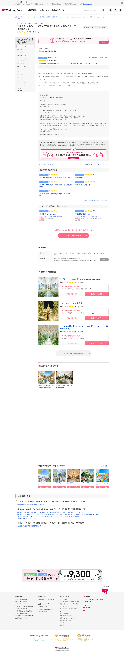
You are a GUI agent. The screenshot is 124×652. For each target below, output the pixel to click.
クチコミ (21, 50)
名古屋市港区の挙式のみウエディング (28, 516)
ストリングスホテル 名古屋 (71, 303)
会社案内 (62, 625)
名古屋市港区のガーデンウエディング (52, 516)
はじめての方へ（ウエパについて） (69, 601)
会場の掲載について (65, 615)
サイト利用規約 (64, 613)
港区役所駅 (33, 526)
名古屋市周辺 (29, 23)
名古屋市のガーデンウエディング (78, 512)
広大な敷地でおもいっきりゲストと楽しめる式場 (56, 178)
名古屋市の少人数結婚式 (38, 512)
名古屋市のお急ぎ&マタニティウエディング (30, 514)
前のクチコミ (91, 164)
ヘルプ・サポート (65, 623)
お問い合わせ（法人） (66, 620)
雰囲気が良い (81, 178)
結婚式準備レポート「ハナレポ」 (47, 599)
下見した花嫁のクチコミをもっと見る (97, 200)
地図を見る (104, 259)
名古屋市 (41, 23)
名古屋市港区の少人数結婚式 (90, 514)
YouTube (87, 610)
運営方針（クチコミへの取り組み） (69, 604)
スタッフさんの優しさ (83, 185)
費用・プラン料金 (22, 66)
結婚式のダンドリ (58, 10)
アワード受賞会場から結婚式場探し (25, 606)
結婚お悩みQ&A (42, 611)
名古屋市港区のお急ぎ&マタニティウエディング (79, 516)
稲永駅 (39, 526)
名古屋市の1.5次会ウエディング (54, 514)
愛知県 (35, 23)
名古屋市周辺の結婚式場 (37, 504)
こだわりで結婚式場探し (22, 608)
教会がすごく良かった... (49, 214)
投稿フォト (22, 55)
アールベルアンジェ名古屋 (102, 483)
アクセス (19, 88)
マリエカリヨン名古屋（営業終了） (54, 216)
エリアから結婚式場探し (22, 599)
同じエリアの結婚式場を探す (73, 353)
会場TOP (19, 91)
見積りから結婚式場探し (22, 613)
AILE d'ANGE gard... (58, 483)
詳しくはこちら (87, 4)
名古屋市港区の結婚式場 (72, 514)
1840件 (32, 32)
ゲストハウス (20, 23)
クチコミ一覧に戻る (47, 164)
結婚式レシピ (44, 10)
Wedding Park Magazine (45, 609)
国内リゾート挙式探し (21, 601)
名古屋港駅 (20, 526)
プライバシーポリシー (66, 611)
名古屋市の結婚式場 (23, 512)
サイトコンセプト (65, 599)
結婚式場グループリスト (22, 618)
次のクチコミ (102, 164)
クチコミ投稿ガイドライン (67, 606)
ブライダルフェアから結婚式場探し (25, 615)
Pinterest (87, 607)
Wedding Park (62, 648)
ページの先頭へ (105, 590)
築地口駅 (27, 526)
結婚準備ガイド (42, 607)
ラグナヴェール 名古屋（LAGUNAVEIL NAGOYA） (81, 279)
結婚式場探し (32, 10)
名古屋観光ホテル (72, 483)
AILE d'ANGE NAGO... (87, 483)
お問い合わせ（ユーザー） (67, 618)
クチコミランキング (20, 604)
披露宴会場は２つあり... (84, 214)
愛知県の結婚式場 (22, 504)
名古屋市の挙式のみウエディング (57, 512)
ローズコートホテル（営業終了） (89, 216)
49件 (38, 32)
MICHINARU (88, 601)
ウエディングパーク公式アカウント (94, 599)
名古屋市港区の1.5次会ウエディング (28, 518)
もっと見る (105, 466)
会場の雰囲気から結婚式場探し (23, 611)
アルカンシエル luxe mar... (44, 483)
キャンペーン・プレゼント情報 (68, 608)
